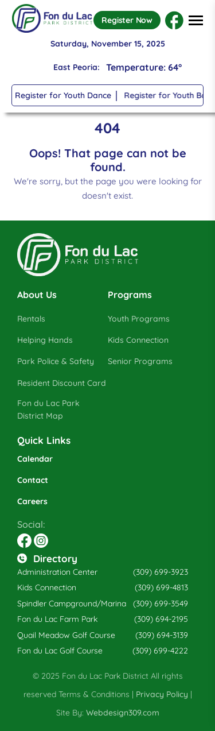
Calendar (35, 459)
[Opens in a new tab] (174, 20)
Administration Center (57, 572)
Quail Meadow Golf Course (66, 635)
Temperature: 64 (144, 67)
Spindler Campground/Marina (71, 603)
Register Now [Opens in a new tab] (127, 20)
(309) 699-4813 (161, 587)
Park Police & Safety (55, 361)
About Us (37, 294)
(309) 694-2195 (161, 619)
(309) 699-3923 (160, 572)
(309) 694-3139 (161, 635)
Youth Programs (139, 319)
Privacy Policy (162, 694)
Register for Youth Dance (63, 95)
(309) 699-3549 (160, 603)
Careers (32, 501)
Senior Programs (140, 361)
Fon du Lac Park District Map (48, 409)
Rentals (31, 319)
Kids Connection (138, 340)
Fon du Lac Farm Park (57, 619)
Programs (130, 294)
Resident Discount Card (61, 383)
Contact (32, 480)
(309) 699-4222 (160, 650)
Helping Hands (45, 340)
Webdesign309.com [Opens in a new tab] (122, 712)
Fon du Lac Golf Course (60, 650)
